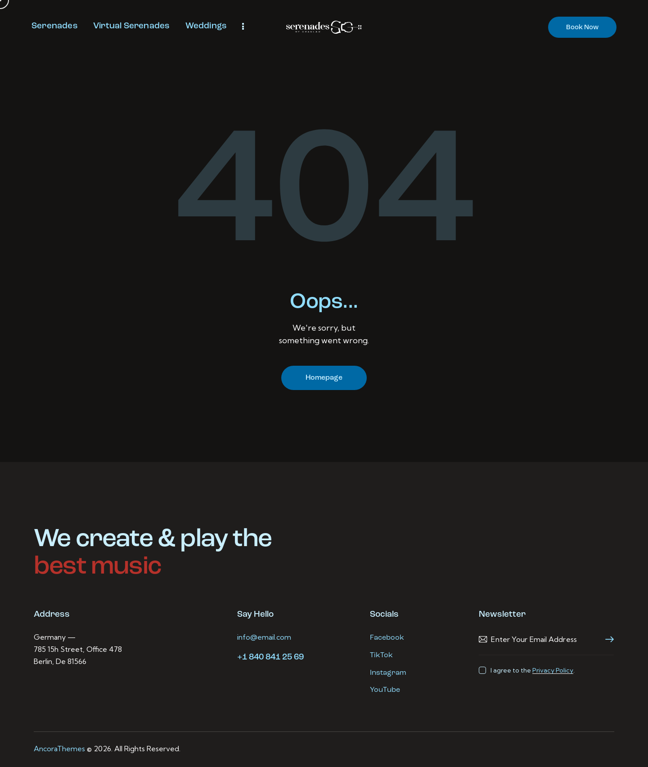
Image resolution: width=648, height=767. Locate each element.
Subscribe (607, 639)
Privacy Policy (552, 670)
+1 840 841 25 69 (270, 657)
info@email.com (264, 636)
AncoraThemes (59, 748)
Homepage (324, 377)
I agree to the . (532, 670)
